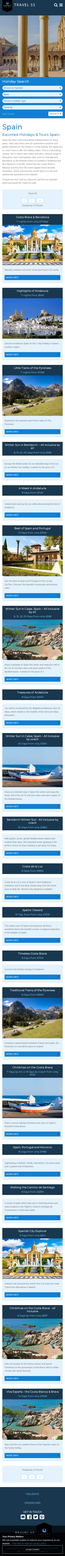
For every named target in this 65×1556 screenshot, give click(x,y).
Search (54, 114)
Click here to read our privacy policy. (29, 1543)
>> (40, 200)
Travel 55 (32, 193)
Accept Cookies (32, 1549)
